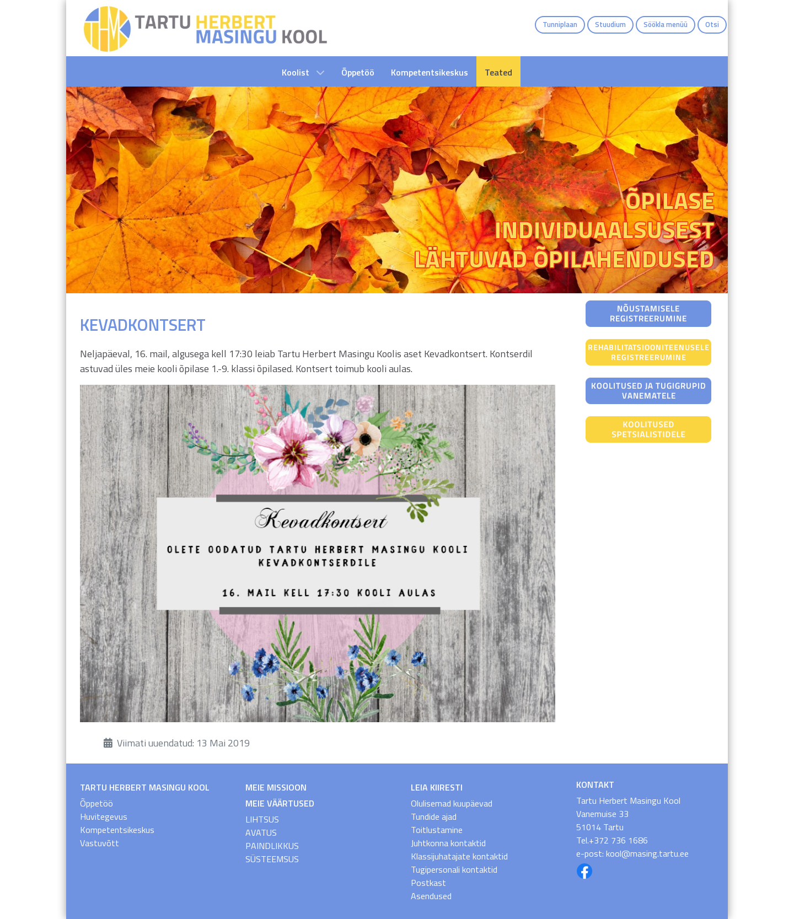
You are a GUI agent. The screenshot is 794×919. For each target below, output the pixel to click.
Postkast (428, 882)
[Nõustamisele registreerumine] (648, 312)
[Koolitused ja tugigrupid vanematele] (648, 389)
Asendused (431, 895)
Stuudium (610, 24)
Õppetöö (96, 803)
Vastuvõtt (99, 843)
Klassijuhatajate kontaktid (459, 856)
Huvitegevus (103, 816)
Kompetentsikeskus (117, 829)
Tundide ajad (434, 816)
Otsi (712, 24)
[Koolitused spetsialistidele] (648, 428)
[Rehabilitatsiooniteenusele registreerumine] (648, 351)
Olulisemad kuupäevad (451, 803)
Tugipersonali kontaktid (454, 869)
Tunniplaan (560, 24)
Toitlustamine (437, 829)
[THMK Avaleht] (205, 28)
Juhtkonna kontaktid (448, 843)
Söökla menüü (665, 24)
